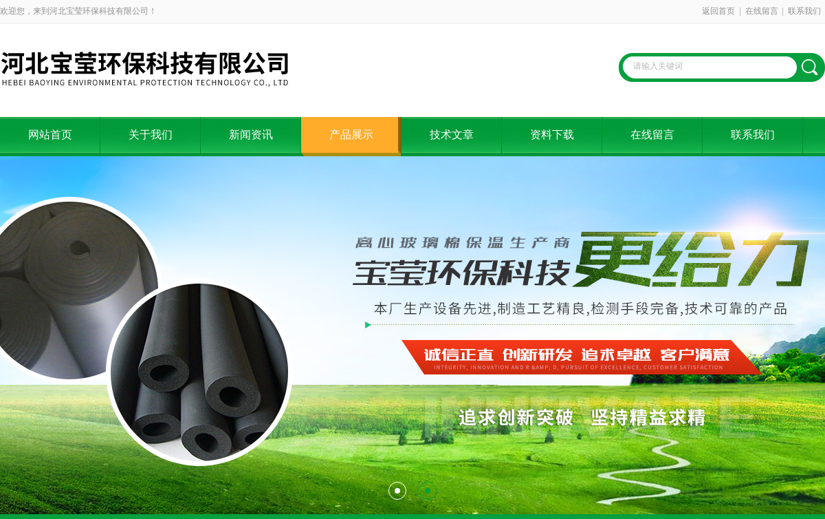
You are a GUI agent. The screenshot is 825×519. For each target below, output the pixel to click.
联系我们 (804, 11)
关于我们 (151, 134)
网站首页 (50, 134)
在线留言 (761, 11)
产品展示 (351, 134)
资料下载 (552, 134)
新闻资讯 (251, 134)
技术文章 (452, 134)
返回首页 (718, 11)
